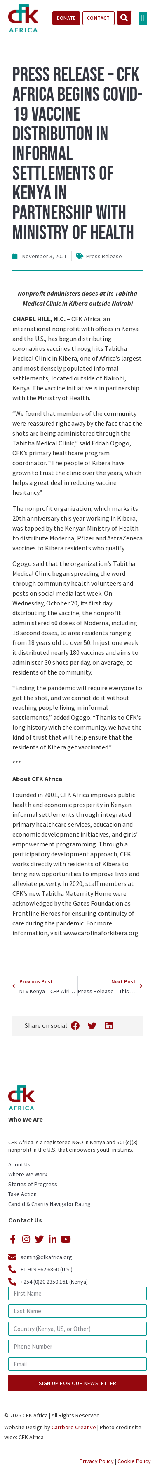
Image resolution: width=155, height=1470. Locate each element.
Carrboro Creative (74, 1427)
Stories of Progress (32, 1184)
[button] (143, 18)
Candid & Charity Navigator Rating (49, 1204)
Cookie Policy (134, 1461)
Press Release (104, 256)
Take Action (22, 1194)
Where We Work (27, 1174)
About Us (19, 1164)
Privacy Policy (97, 1461)
